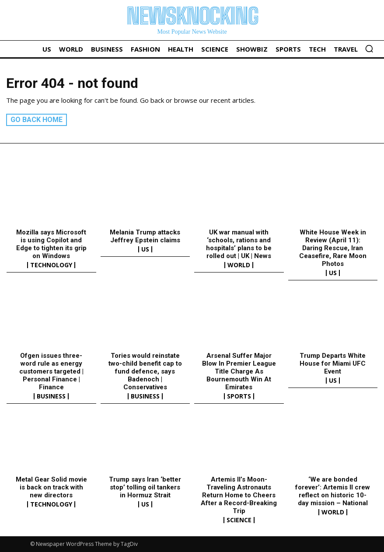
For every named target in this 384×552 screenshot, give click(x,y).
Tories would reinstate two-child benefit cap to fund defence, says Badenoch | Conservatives (145, 371)
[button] (369, 48)
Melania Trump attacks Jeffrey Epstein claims (145, 236)
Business (51, 396)
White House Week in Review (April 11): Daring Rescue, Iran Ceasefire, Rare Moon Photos (333, 248)
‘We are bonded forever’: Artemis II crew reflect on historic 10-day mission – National (332, 491)
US (145, 249)
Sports (239, 396)
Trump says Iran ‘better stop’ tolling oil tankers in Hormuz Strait (145, 487)
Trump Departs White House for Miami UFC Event (333, 363)
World (238, 265)
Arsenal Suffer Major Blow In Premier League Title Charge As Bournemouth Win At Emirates (239, 371)
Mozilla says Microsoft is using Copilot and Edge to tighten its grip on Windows (51, 244)
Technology (51, 265)
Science (239, 520)
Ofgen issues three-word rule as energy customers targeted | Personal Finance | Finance (51, 371)
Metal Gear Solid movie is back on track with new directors (51, 487)
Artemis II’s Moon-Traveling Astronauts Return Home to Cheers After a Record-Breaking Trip (239, 495)
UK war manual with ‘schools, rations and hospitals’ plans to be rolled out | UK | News (239, 244)
